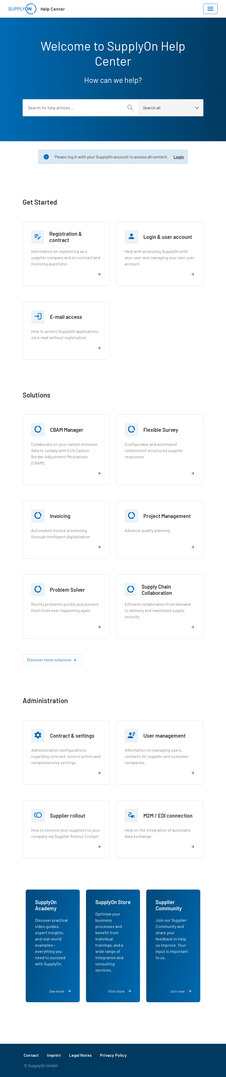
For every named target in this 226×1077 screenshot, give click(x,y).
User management (164, 735)
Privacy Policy (113, 1055)
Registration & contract (65, 237)
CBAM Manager (66, 430)
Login (179, 156)
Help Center (53, 9)
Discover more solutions (49, 659)
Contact (31, 1055)
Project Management (167, 516)
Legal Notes (80, 1055)
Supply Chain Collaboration (157, 589)
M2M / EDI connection (167, 815)
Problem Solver (67, 590)
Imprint (54, 1055)
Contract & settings (72, 735)
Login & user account (167, 237)
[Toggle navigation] (210, 9)
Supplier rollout (67, 815)
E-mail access (66, 317)
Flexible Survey (160, 430)
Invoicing (60, 516)
